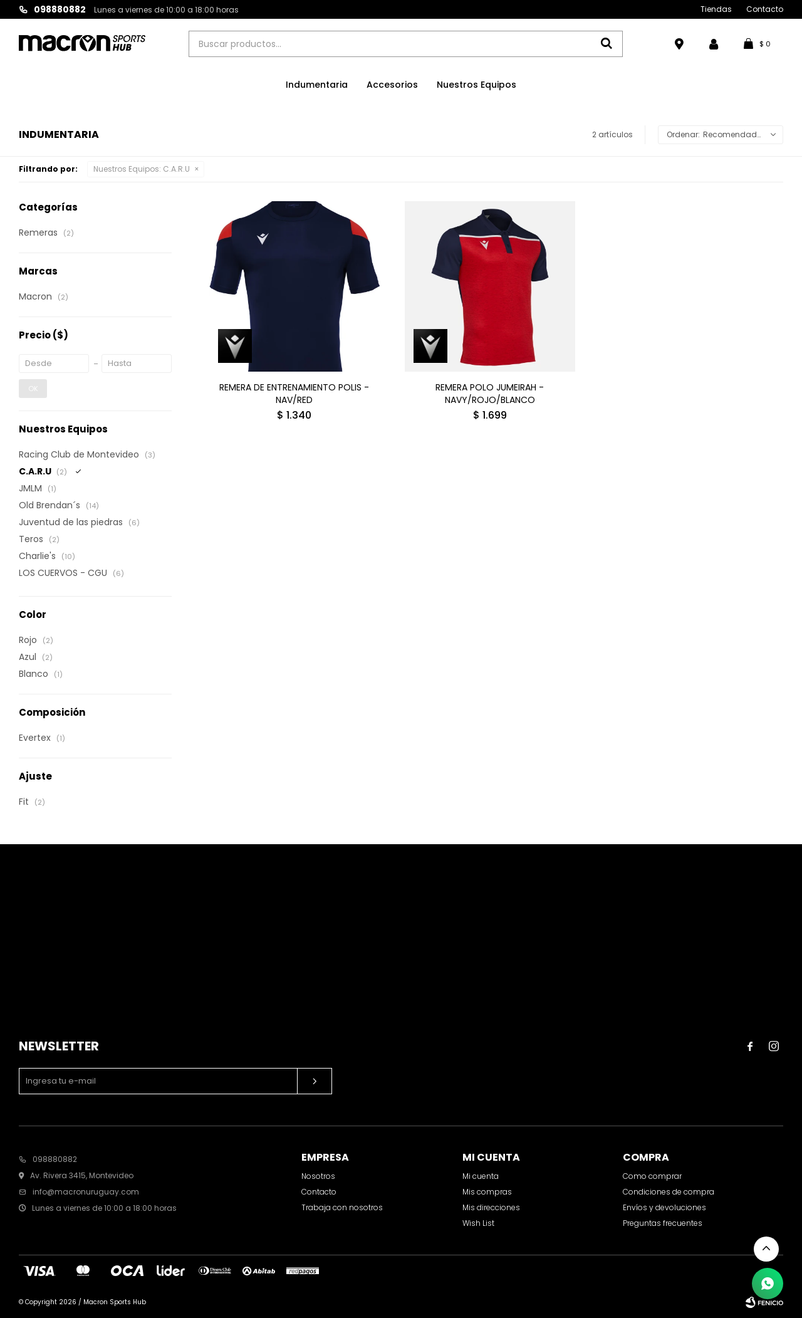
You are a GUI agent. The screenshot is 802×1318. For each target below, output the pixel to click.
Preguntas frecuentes (662, 1223)
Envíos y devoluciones (664, 1207)
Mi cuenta (480, 1176)
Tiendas (716, 9)
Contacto (764, 9)
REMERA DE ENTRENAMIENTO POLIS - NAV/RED (294, 393)
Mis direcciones (491, 1207)
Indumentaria (317, 84)
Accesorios (392, 84)
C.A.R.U (141, 169)
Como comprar (652, 1176)
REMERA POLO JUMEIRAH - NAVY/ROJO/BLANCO (489, 393)
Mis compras (487, 1191)
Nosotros (318, 1176)
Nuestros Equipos (476, 84)
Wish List (478, 1223)
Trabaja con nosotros (342, 1207)
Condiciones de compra (668, 1191)
